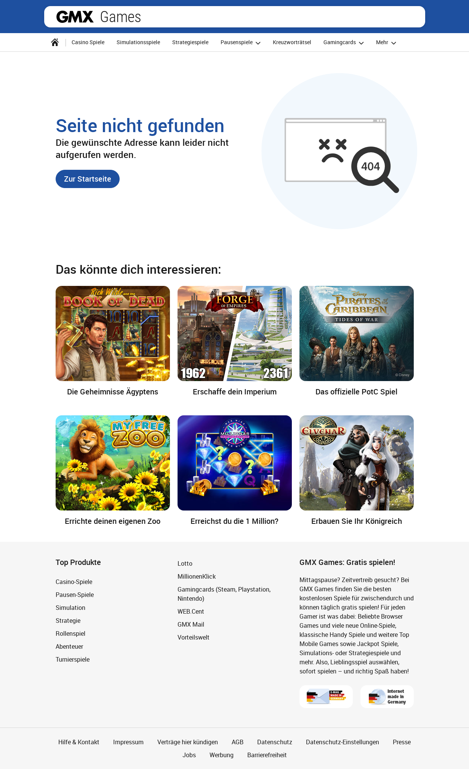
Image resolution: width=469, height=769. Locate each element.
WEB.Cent (191, 611)
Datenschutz (274, 742)
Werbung (222, 755)
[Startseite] (55, 42)
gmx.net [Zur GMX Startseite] (75, 17)
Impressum (128, 742)
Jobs (189, 755)
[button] (88, 179)
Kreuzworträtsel (292, 42)
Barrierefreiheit (267, 755)
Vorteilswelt (194, 637)
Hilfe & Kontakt (78, 742)
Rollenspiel (70, 633)
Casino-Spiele (74, 582)
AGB (237, 742)
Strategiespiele (190, 42)
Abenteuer (69, 646)
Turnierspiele (73, 659)
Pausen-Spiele (75, 594)
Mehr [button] (387, 42)
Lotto (185, 563)
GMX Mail (191, 624)
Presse (402, 742)
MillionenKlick (197, 576)
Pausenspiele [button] (242, 42)
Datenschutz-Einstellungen (342, 742)
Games (120, 17)
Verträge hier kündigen (187, 742)
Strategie (68, 620)
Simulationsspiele (138, 42)
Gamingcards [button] (344, 42)
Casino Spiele (88, 42)
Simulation (70, 607)
